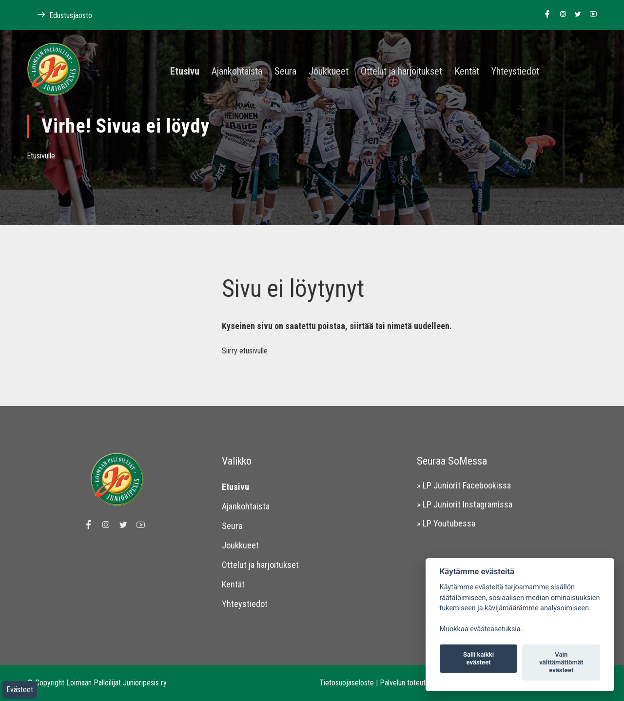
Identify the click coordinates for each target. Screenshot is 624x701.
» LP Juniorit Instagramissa (464, 504)
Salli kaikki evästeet (478, 658)
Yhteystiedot (515, 71)
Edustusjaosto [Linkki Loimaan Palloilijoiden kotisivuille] (59, 15)
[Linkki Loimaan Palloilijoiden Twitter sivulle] (575, 14)
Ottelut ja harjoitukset (401, 71)
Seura (285, 71)
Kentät (466, 71)
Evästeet (19, 689)
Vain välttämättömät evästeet (561, 662)
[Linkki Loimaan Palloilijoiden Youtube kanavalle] (590, 14)
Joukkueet (329, 71)
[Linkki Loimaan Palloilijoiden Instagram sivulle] (560, 14)
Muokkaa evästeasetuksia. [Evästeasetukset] (481, 629)
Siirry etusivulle (245, 350)
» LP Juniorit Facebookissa (464, 485)
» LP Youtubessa (446, 523)
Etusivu (184, 71)
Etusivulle (41, 155)
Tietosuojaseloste (346, 682)
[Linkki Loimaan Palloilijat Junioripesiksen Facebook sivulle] (544, 14)
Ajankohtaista (237, 71)
